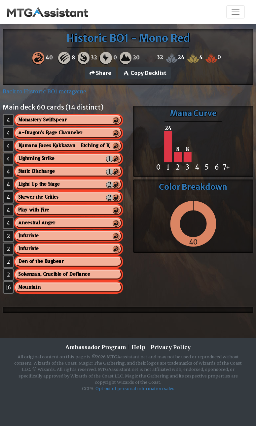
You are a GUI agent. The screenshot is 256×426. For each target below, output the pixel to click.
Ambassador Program (95, 347)
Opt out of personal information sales (134, 388)
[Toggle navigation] (235, 11)
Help (138, 347)
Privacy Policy (171, 347)
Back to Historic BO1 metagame (44, 91)
